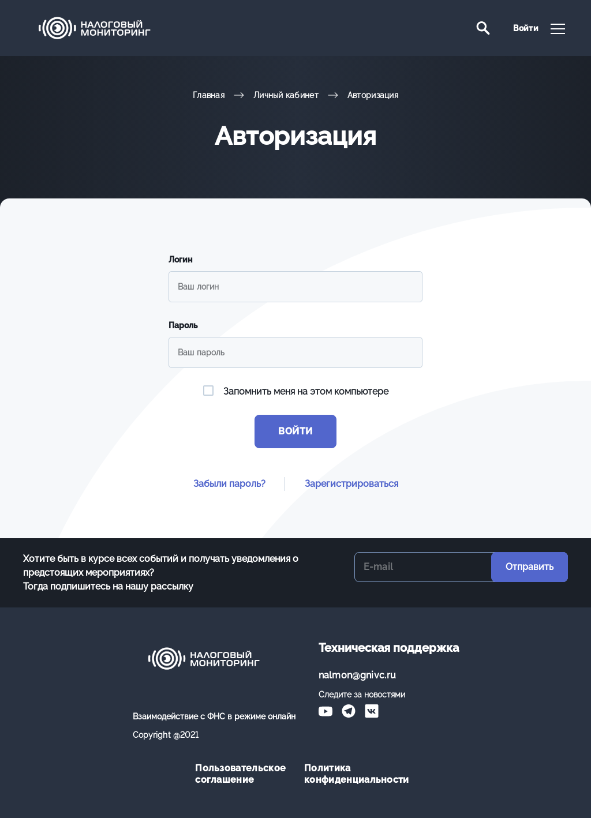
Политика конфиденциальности (350, 774)
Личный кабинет (286, 95)
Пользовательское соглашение (240, 774)
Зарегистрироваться (351, 483)
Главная (209, 95)
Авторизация (372, 95)
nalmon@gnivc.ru (358, 675)
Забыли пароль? (229, 483)
